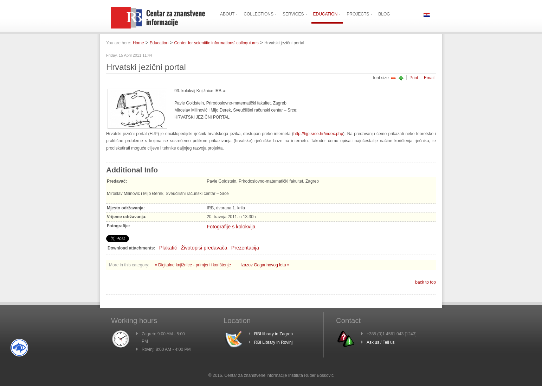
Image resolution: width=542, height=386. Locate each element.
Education (159, 42)
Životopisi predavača (204, 248)
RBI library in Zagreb (273, 333)
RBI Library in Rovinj (273, 342)
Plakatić (168, 248)
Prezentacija (245, 248)
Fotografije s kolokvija (231, 226)
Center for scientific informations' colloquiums (216, 42)
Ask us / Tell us (381, 342)
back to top (425, 282)
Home (138, 42)
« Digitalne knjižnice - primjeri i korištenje (193, 264)
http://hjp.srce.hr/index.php (318, 133)
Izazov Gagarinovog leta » (264, 264)
